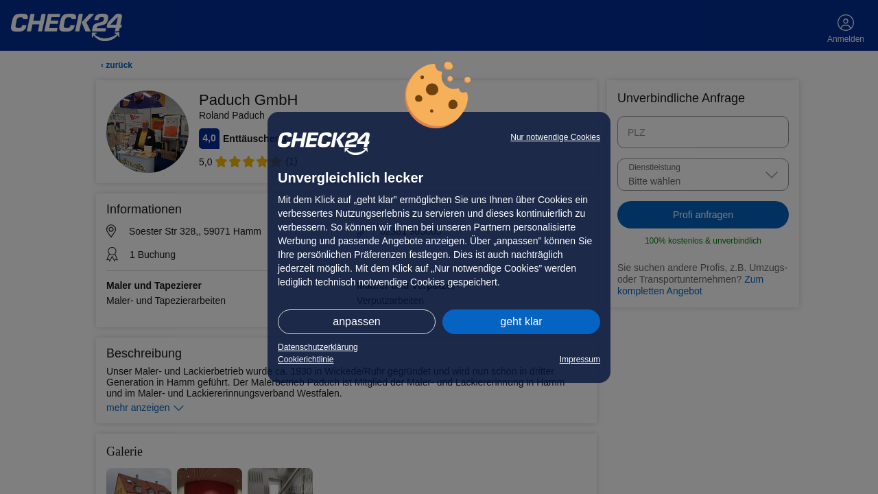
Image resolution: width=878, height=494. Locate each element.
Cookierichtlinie (305, 359)
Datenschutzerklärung (318, 347)
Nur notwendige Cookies (555, 137)
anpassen (356, 321)
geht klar (521, 321)
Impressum (580, 359)
